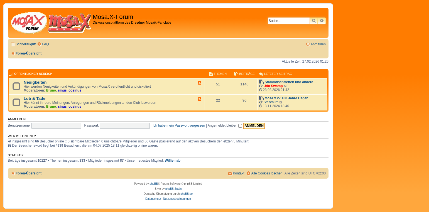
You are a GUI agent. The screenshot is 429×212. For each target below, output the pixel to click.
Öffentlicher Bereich (33, 73)
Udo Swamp (273, 86)
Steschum (270, 102)
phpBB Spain (173, 188)
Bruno (51, 90)
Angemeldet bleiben (225, 125)
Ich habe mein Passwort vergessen (179, 125)
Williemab (172, 160)
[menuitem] (43, 44)
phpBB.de (186, 193)
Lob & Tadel (35, 98)
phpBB (153, 183)
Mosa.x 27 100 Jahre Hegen (286, 98)
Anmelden (17, 119)
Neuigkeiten (35, 82)
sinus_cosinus (69, 90)
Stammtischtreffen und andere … (290, 82)
